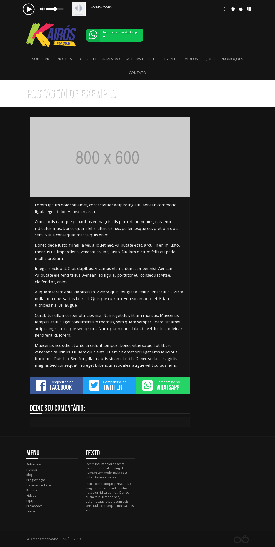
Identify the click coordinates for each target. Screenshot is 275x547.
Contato (137, 72)
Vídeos (191, 58)
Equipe (209, 58)
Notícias (65, 58)
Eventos (172, 58)
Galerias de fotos (142, 58)
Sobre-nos (42, 58)
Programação (106, 58)
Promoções (232, 58)
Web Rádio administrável (241, 539)
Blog (83, 58)
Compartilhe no (56, 385)
